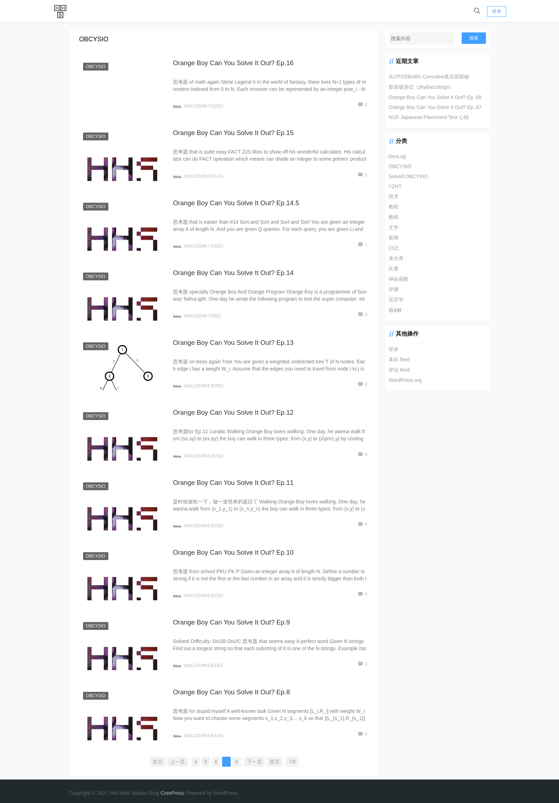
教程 (391, 206)
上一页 (176, 756)
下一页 (253, 756)
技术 (391, 196)
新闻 (391, 237)
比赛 (391, 268)
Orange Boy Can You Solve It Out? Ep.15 (235, 132)
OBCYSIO (96, 66)
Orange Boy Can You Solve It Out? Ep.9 (233, 618)
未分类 (393, 258)
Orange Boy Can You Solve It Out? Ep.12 (235, 410)
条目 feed (396, 359)
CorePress (172, 787)
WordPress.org (402, 380)
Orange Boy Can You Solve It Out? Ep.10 (235, 548)
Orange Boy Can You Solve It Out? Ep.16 (235, 63)
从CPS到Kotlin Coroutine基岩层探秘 (426, 76)
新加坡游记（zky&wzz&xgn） (419, 87)
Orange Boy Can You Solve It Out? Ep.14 (235, 271)
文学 (391, 227)
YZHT (392, 186)
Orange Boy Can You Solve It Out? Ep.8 (233, 687)
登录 (496, 11)
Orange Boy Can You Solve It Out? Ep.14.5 (237, 201)
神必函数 (396, 279)
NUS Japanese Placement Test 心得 (426, 117)
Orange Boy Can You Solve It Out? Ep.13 (235, 340)
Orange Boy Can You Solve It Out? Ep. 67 (432, 107)
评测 (391, 289)
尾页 (273, 756)
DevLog (394, 156)
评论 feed (396, 370)
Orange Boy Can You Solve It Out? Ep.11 (235, 479)
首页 (156, 756)
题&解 (392, 310)
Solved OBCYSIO (406, 176)
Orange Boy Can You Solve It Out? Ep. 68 (432, 97)
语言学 (393, 299)
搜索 (473, 38)
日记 (391, 248)
